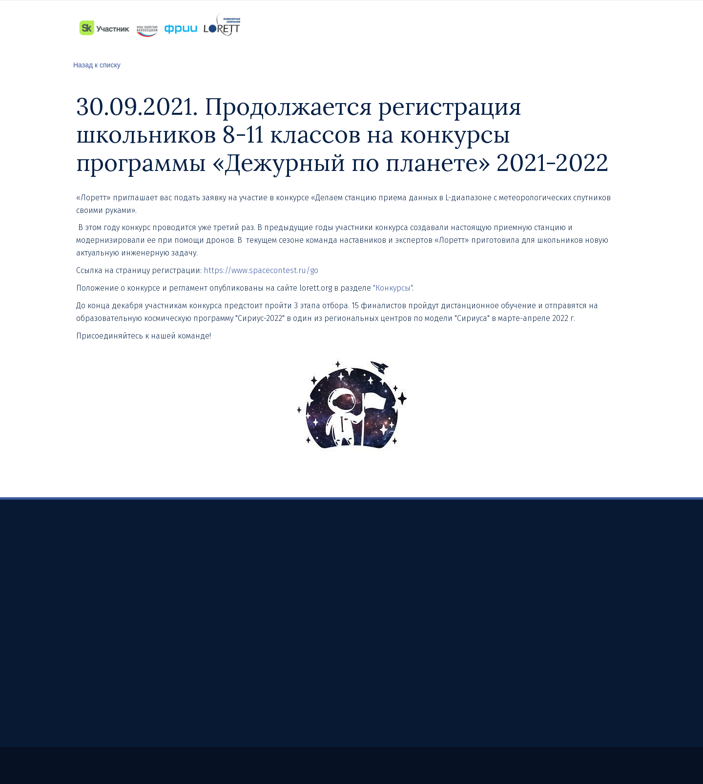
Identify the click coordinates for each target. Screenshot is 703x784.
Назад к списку (97, 65)
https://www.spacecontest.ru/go (262, 270)
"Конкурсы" (392, 288)
